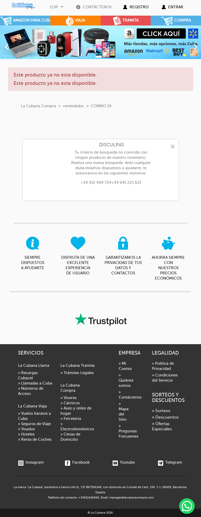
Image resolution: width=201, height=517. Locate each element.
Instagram (31, 462)
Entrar (175, 7)
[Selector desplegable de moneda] (57, 7)
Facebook (77, 462)
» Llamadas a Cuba (35, 383)
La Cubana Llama (33, 365)
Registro (139, 7)
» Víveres (68, 398)
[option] (100, 42)
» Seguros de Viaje (34, 424)
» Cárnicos (70, 403)
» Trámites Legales (77, 373)
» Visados (26, 429)
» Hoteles (26, 434)
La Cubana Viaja (32, 406)
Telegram (170, 462)
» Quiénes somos (126, 380)
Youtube (124, 462)
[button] (15, 44)
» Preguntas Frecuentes (128, 431)
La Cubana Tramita (77, 365)
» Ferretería (70, 419)
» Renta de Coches (35, 439)
